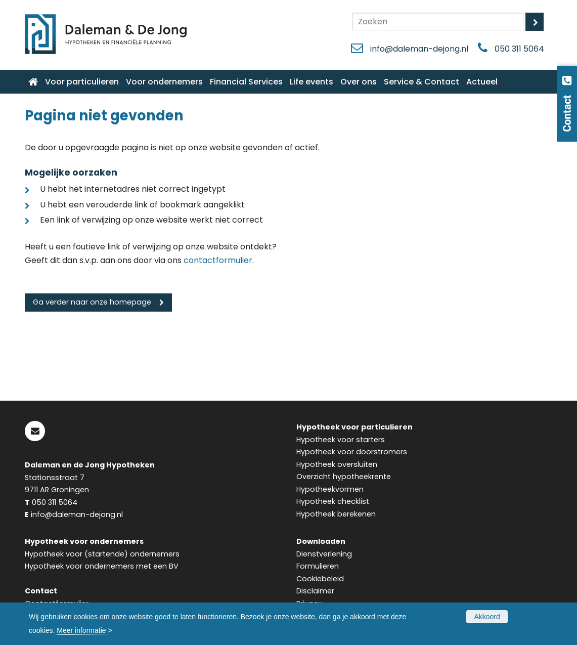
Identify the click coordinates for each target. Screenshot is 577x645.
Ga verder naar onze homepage (92, 302)
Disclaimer (315, 591)
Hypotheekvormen (330, 489)
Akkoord (487, 617)
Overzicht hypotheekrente (343, 476)
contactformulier (218, 260)
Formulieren (317, 566)
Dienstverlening (324, 554)
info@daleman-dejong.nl (419, 49)
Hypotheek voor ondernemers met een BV (102, 566)
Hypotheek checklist (332, 501)
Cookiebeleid (320, 579)
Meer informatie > (84, 630)
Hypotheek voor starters (340, 440)
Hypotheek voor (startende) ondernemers (102, 554)
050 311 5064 (519, 49)
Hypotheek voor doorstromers (351, 452)
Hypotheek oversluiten (336, 464)
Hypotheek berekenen (336, 514)
